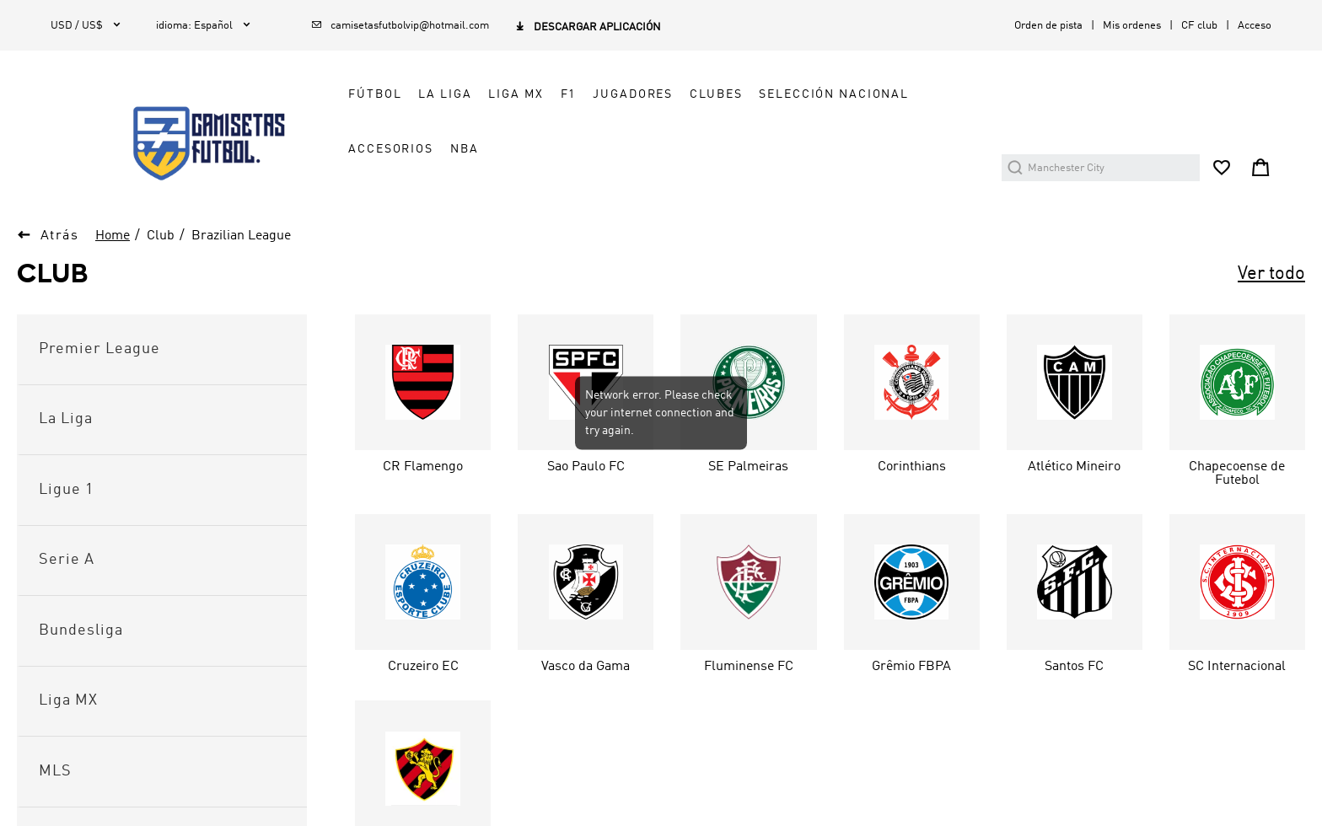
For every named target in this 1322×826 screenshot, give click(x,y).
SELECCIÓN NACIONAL (834, 94)
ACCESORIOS (390, 149)
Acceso (1254, 25)
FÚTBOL (374, 94)
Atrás (59, 236)
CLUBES (716, 94)
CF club (1199, 25)
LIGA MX (515, 94)
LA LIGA (444, 94)
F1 (569, 94)
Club (161, 236)
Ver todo (1271, 274)
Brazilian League (241, 236)
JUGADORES (633, 94)
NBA (464, 149)
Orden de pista (1048, 25)
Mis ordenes (1132, 25)
